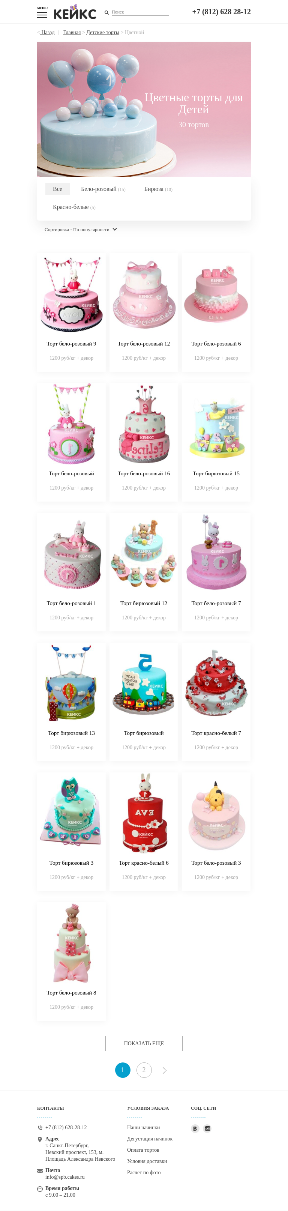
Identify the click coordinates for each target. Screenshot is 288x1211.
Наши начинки (143, 1127)
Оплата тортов (143, 1150)
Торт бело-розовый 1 (71, 603)
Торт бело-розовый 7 (216, 603)
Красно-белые (74, 207)
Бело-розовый (103, 189)
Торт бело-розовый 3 (216, 863)
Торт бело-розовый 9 (71, 344)
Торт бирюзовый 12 (143, 603)
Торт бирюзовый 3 (71, 863)
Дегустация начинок (149, 1139)
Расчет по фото (144, 1172)
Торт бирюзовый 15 (216, 473)
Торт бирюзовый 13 (71, 733)
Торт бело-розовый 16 (144, 473)
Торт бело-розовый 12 (144, 344)
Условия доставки (147, 1161)
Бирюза (158, 189)
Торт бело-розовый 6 (216, 344)
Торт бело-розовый (71, 473)
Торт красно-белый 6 (144, 863)
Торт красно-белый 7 (216, 733)
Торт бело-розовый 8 (71, 993)
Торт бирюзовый (144, 733)
